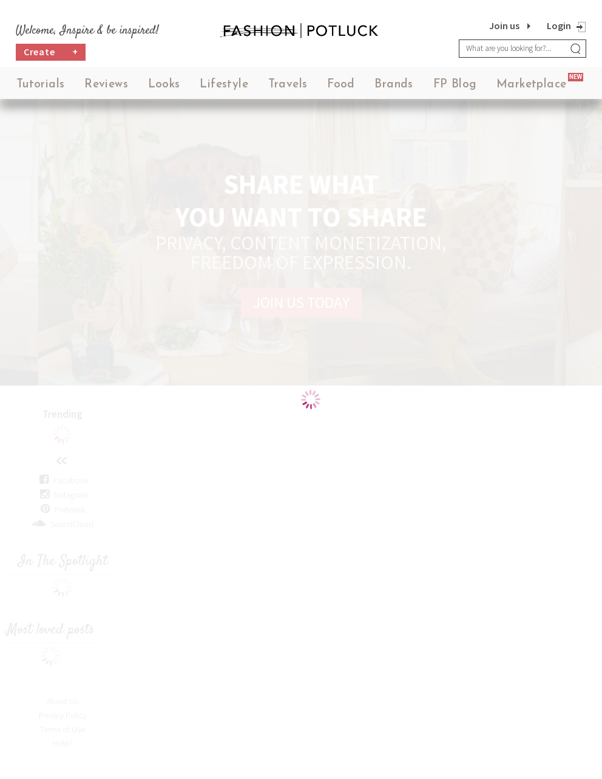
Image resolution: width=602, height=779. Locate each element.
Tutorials (40, 84)
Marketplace (531, 84)
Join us (504, 25)
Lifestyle (224, 84)
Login (559, 25)
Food (341, 84)
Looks (164, 84)
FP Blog (455, 84)
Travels (288, 84)
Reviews (106, 84)
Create (51, 52)
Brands (393, 84)
